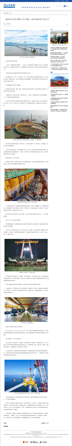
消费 (51, 72)
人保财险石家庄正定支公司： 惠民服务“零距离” (59, 95)
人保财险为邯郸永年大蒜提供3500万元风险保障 (59, 102)
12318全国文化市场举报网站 (48, 437)
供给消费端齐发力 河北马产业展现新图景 (59, 106)
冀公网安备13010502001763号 (58, 437)
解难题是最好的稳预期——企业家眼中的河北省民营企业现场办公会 (59, 53)
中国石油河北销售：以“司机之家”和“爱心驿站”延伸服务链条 (57, 57)
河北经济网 (6, 13)
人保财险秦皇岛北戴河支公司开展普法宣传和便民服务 (59, 99)
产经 (10, 13)
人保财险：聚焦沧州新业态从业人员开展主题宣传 (59, 91)
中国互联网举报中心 (29, 437)
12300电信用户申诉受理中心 (13, 437)
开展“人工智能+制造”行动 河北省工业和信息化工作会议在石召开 (58, 61)
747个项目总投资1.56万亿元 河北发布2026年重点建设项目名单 (59, 65)
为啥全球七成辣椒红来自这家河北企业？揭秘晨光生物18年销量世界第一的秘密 (59, 49)
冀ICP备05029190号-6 (29, 434)
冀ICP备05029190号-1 (22, 434)
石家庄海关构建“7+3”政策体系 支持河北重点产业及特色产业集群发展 (58, 110)
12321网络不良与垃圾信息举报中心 (38, 437)
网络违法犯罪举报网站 (22, 437)
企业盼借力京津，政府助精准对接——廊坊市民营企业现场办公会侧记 (59, 68)
